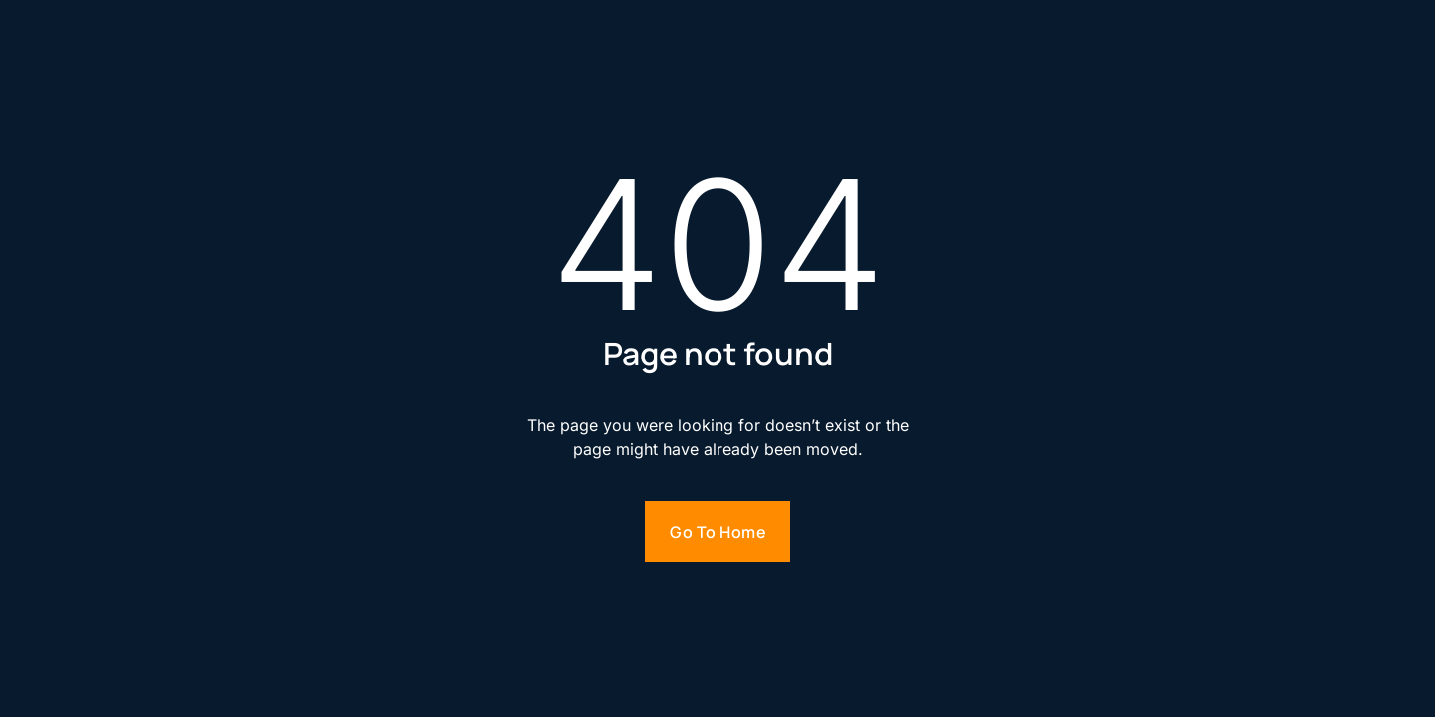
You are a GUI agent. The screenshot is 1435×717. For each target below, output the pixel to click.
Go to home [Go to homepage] (718, 532)
